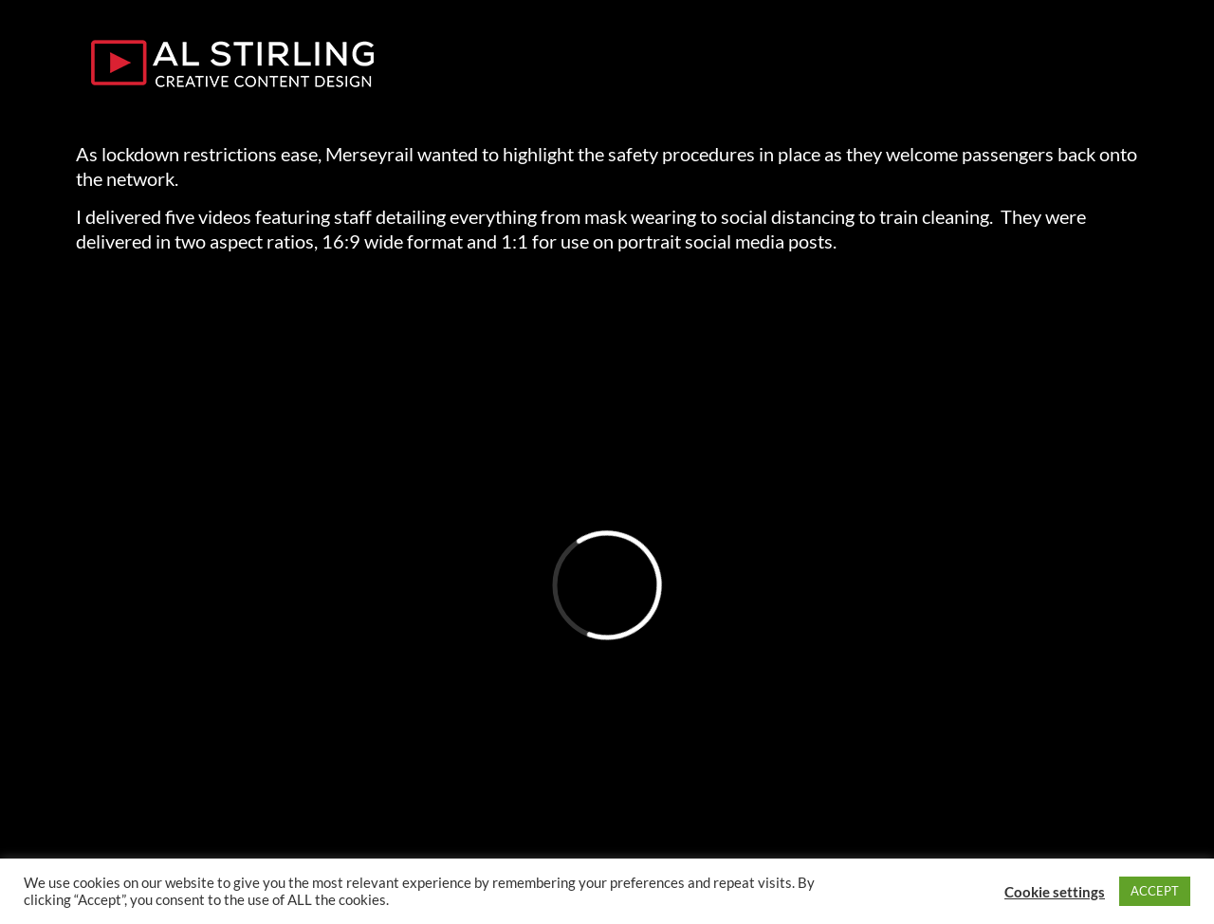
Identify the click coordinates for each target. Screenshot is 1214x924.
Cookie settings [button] (1054, 891)
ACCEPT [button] (1155, 890)
